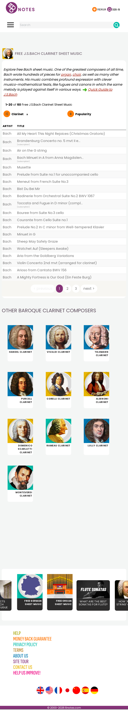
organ (66, 74)
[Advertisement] (64, 39)
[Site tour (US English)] (49, 691)
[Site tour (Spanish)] (85, 691)
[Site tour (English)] (40, 691)
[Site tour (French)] (58, 691)
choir (76, 74)
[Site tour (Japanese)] (67, 691)
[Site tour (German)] (94, 691)
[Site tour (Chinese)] (76, 691)
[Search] (116, 25)
